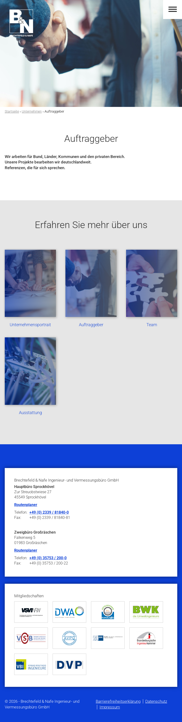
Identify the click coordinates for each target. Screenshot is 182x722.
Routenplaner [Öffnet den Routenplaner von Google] (25, 550)
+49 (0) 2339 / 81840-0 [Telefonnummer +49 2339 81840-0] (49, 512)
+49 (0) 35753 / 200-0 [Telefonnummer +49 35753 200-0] (48, 558)
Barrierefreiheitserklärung (118, 701)
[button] (172, 9)
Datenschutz (156, 701)
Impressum (110, 707)
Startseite (12, 111)
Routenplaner (25, 504)
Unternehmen (32, 111)
